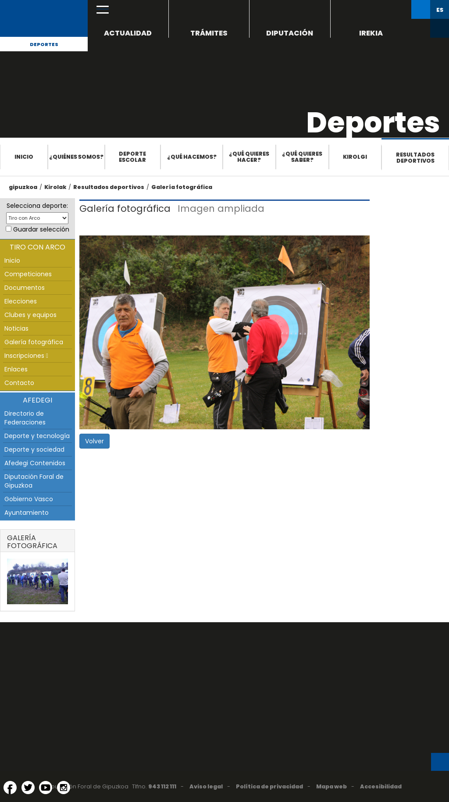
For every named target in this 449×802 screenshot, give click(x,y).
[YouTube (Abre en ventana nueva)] (45, 787)
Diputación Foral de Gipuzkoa (34, 481)
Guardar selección (41, 229)
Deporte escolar (132, 157)
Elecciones (20, 301)
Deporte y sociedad (34, 449)
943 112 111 (162, 786)
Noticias (16, 328)
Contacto (19, 382)
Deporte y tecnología (37, 435)
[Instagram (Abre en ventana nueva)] (63, 787)
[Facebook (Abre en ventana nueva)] (10, 787)
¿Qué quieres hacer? (249, 157)
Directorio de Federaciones (25, 418)
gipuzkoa (23, 187)
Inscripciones (26, 355)
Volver (94, 441)
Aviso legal (206, 786)
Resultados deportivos (415, 157)
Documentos (24, 287)
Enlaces (16, 369)
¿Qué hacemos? (192, 156)
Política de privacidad (269, 786)
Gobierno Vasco (28, 499)
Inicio (23, 156)
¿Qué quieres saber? (302, 157)
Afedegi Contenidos (34, 463)
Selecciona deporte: (37, 205)
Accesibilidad (381, 786)
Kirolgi (355, 156)
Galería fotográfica (181, 187)
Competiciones (28, 274)
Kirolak (55, 187)
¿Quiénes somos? (76, 156)
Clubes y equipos (30, 314)
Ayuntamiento (26, 512)
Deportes (44, 44)
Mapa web (331, 786)
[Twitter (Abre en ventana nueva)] (28, 787)
